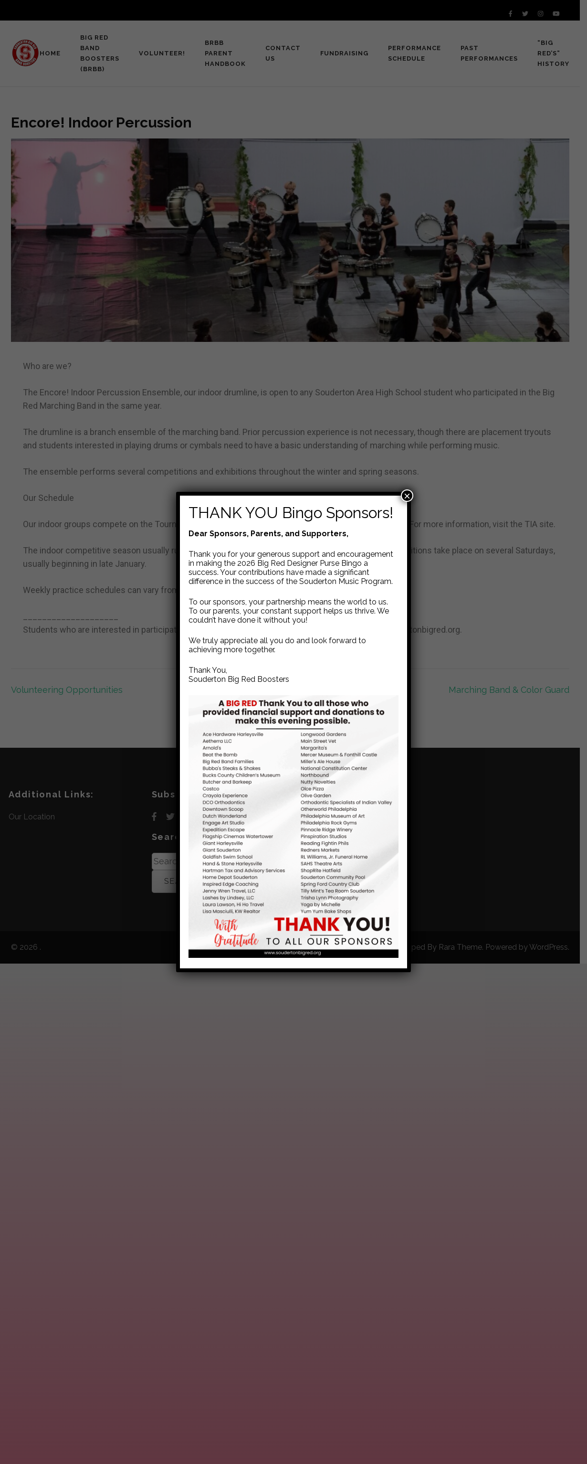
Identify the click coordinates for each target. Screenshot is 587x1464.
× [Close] (407, 495)
